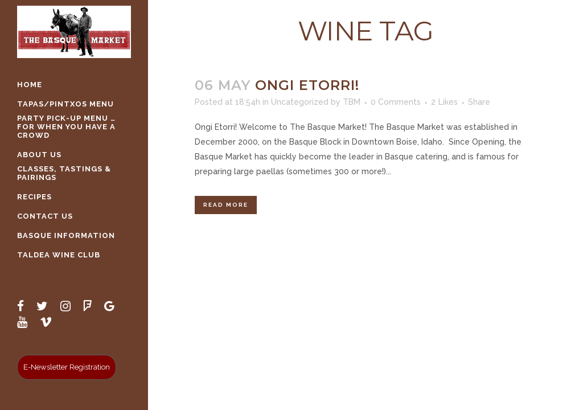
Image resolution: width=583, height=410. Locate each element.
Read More (225, 205)
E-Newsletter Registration (66, 367)
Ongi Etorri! (307, 85)
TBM (351, 101)
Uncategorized (300, 101)
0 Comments (396, 101)
